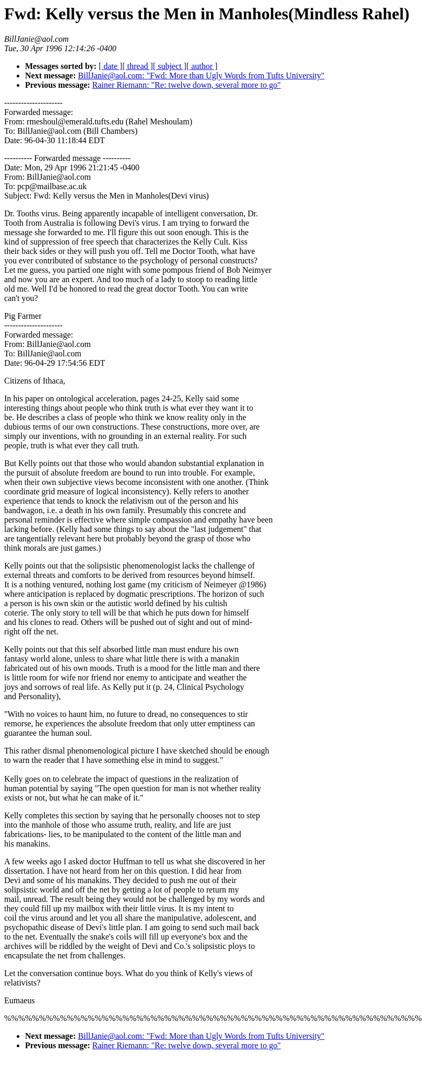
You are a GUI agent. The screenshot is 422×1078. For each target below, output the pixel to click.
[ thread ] (137, 66)
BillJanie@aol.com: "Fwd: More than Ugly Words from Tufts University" (201, 75)
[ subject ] (169, 66)
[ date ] (110, 66)
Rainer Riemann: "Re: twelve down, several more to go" (186, 84)
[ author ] (202, 66)
